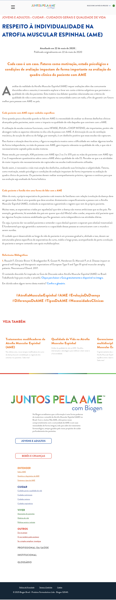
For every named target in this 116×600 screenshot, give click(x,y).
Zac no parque (22, 533)
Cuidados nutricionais (25, 495)
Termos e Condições (45, 588)
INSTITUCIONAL (27, 555)
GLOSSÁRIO (25, 562)
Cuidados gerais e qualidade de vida (30, 491)
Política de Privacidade (26, 588)
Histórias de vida (23, 518)
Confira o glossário (56, 283)
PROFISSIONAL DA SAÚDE (33, 548)
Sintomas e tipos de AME (26, 480)
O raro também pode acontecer (28, 537)
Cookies (59, 588)
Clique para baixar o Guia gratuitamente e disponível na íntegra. (72, 278)
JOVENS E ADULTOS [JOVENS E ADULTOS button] (33, 441)
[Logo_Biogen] (43, 6)
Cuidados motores (24, 499)
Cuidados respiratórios (25, 503)
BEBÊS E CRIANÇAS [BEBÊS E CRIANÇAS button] (33, 456)
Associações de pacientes (26, 514)
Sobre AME (22, 472)
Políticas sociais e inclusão (26, 522)
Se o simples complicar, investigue (29, 541)
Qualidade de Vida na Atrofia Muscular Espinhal (70, 341)
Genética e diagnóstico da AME (28, 476)
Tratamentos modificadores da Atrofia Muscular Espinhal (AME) (25, 343)
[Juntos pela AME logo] (58, 404)
